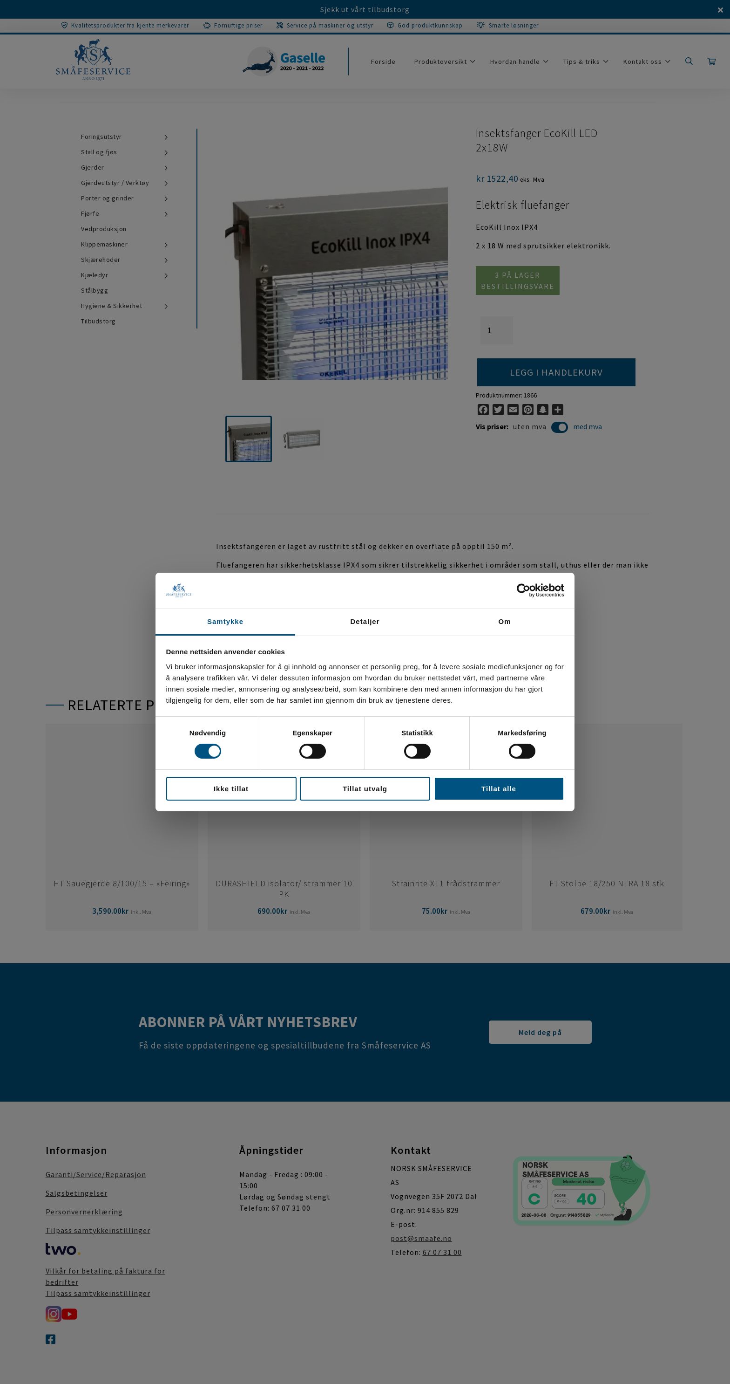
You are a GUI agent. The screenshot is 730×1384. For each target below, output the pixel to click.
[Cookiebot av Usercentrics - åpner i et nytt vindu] (523, 590)
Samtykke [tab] (225, 621)
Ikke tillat (231, 789)
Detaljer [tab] (364, 621)
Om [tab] (504, 621)
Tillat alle (498, 789)
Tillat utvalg (365, 789)
